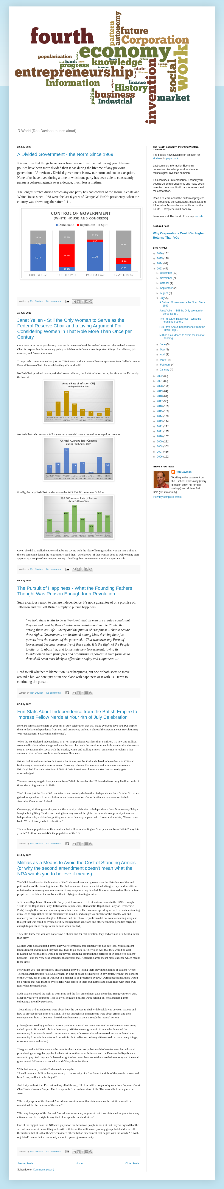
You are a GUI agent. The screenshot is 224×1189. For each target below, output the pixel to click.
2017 (160, 401)
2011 (160, 431)
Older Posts (132, 1163)
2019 (160, 391)
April (163, 354)
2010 (160, 436)
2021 (160, 381)
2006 (160, 456)
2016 (160, 406)
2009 (160, 441)
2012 (160, 426)
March (164, 359)
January (165, 369)
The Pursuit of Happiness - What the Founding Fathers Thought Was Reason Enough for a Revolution (74, 590)
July (162, 298)
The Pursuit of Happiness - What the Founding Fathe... (180, 320)
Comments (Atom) (43, 1169)
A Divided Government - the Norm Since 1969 (65, 154)
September (166, 287)
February (165, 364)
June (163, 344)
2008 (160, 446)
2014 (160, 416)
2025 (160, 258)
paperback (172, 158)
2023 (160, 268)
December (166, 272)
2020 (160, 386)
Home (79, 1163)
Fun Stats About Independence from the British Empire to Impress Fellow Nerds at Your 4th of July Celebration (77, 714)
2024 (160, 263)
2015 (160, 411)
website (198, 216)
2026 (160, 253)
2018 (160, 396)
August (164, 293)
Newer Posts (25, 1163)
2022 (160, 376)
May (163, 349)
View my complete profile (167, 496)
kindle (156, 158)
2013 (160, 421)
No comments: (54, 301)
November (166, 278)
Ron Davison (183, 471)
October (165, 283)
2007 (160, 451)
